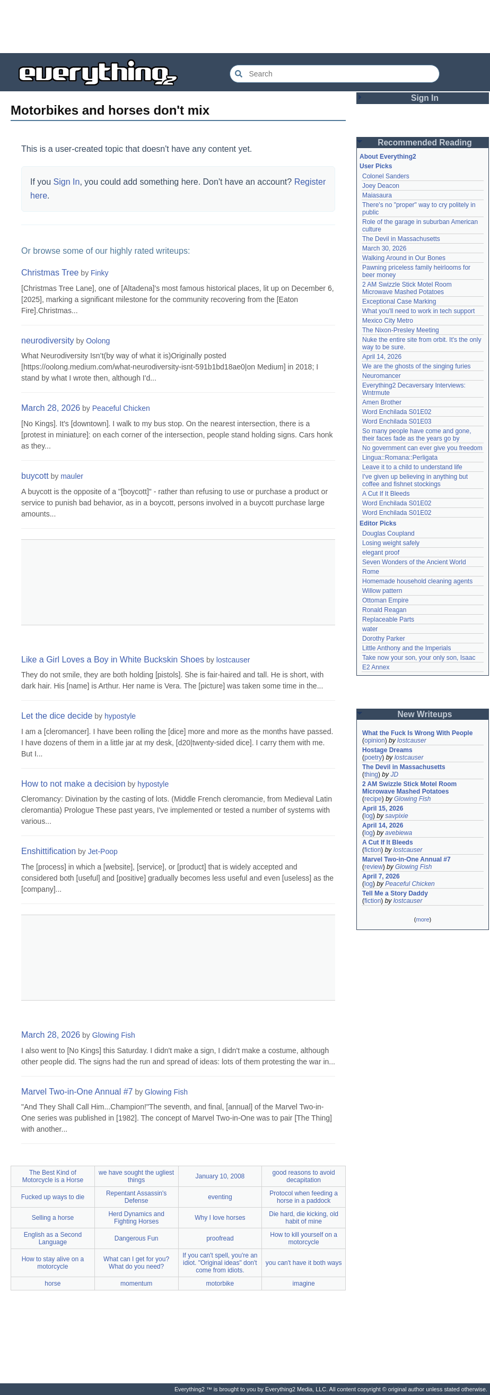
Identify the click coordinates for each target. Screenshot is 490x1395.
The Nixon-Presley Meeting (400, 330)
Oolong (98, 341)
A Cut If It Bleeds (385, 493)
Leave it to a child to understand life (412, 467)
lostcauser (233, 660)
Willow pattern (382, 591)
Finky (99, 273)
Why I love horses (220, 1217)
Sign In (67, 181)
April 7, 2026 (381, 876)
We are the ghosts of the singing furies (416, 366)
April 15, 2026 (382, 808)
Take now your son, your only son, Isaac (418, 657)
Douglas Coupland (388, 533)
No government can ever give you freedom (422, 448)
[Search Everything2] (335, 74)
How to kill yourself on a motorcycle (303, 1238)
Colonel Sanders (385, 176)
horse (52, 1283)
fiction (372, 850)
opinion (374, 740)
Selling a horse (53, 1217)
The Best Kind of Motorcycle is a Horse (52, 1176)
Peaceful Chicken (121, 408)
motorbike (220, 1283)
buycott (35, 475)
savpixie (396, 816)
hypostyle (120, 716)
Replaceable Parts (388, 619)
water (370, 629)
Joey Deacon (380, 186)
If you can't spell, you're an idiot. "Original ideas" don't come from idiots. (219, 1263)
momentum (136, 1283)
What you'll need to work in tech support (418, 311)
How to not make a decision (73, 783)
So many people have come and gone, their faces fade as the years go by (416, 434)
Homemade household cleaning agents (417, 581)
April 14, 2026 (381, 356)
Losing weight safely (390, 543)
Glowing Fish (113, 1035)
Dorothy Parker (383, 638)
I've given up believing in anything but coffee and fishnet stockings (415, 480)
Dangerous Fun (137, 1238)
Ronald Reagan (384, 610)
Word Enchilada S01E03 (397, 421)
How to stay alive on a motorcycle (53, 1262)
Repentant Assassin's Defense (136, 1197)
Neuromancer (381, 376)
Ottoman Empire (385, 600)
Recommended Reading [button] (425, 142)
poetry (373, 757)
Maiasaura (377, 195)
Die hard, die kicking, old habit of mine (303, 1217)
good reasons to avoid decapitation (304, 1176)
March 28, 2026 (50, 407)
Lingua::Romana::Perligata (400, 457)
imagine (304, 1283)
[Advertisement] (245, 26)
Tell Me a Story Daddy (395, 893)
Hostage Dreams (387, 750)
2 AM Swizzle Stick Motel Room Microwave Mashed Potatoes (407, 288)
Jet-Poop (103, 851)
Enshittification (48, 851)
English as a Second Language (53, 1238)
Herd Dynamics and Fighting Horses (136, 1217)
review (373, 867)
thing (371, 774)
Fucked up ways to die (52, 1197)
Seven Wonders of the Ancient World (414, 562)
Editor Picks (378, 523)
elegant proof (380, 552)
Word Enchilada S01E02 (397, 412)
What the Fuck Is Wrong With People (417, 733)
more (422, 919)
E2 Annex (375, 667)
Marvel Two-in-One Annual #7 (77, 1091)
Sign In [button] (425, 97)
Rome (370, 571)
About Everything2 (388, 156)
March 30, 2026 (384, 248)
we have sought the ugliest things (136, 1176)
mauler (71, 476)
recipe (373, 799)
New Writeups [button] (425, 714)
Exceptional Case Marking (399, 301)
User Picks (376, 166)
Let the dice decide (56, 715)
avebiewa (398, 833)
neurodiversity (47, 340)
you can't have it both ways (304, 1263)
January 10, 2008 (220, 1176)
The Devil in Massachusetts (401, 239)
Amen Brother (381, 402)
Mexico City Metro (387, 320)
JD (394, 774)
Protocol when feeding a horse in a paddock (303, 1197)
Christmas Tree (49, 272)
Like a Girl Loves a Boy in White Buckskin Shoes (112, 659)
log (368, 816)
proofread (219, 1238)
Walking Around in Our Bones (403, 258)
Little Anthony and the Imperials (406, 648)
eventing (220, 1197)
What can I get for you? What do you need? (136, 1262)
